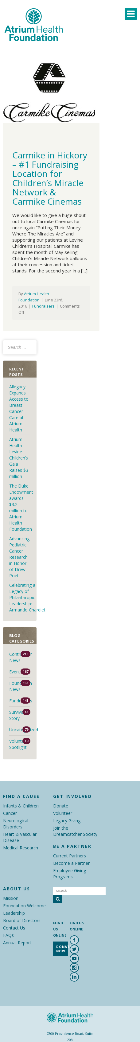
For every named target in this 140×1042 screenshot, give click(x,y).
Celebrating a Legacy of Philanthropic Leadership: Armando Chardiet (28, 597)
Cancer (10, 813)
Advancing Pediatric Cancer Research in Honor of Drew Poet (19, 557)
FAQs (8, 935)
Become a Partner (71, 863)
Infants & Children (21, 806)
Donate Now (62, 949)
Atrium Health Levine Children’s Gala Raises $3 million (18, 457)
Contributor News (19, 657)
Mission (10, 898)
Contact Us (14, 928)
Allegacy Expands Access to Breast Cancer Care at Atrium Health (19, 408)
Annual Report (17, 943)
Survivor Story (17, 715)
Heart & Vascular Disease (20, 837)
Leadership (14, 913)
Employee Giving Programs (69, 874)
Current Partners (69, 856)
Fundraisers (43, 306)
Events (15, 672)
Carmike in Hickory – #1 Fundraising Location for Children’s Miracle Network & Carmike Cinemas (49, 178)
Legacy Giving (66, 820)
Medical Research (20, 848)
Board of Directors (22, 920)
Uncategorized (19, 730)
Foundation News (19, 686)
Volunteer (62, 813)
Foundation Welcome (24, 906)
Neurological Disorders (15, 824)
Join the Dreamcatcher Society (75, 831)
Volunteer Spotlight (18, 744)
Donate (60, 806)
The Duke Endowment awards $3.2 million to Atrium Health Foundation (21, 507)
